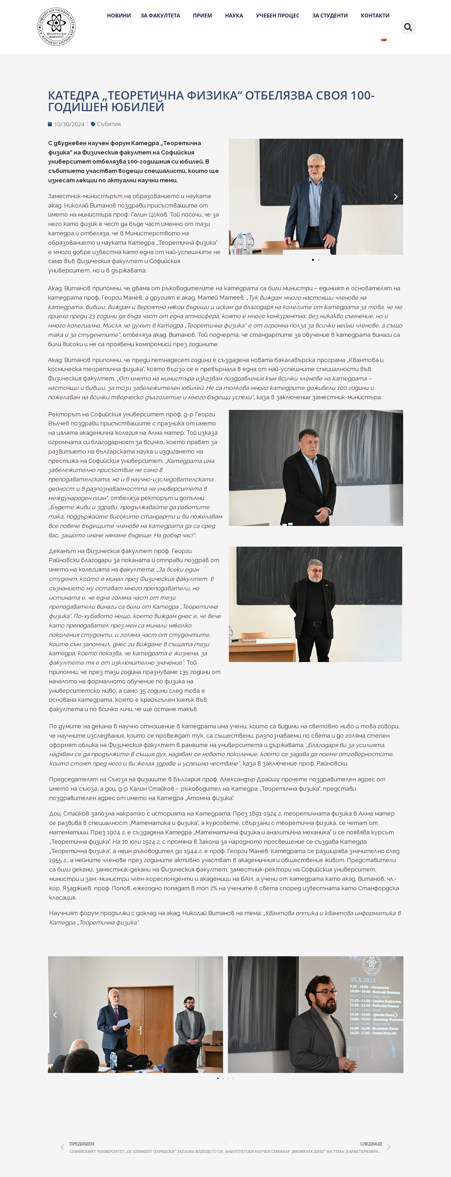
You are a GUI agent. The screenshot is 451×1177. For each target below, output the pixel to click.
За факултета (162, 15)
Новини (119, 15)
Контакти (375, 15)
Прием (204, 15)
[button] (408, 27)
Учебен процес (279, 15)
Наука (235, 15)
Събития (109, 124)
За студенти (331, 15)
